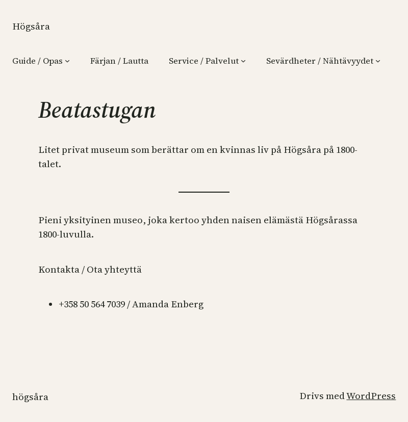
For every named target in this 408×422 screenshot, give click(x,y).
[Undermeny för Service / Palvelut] (243, 60)
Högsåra (31, 26)
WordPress (371, 395)
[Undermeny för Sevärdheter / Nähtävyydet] (377, 60)
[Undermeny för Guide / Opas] (67, 60)
